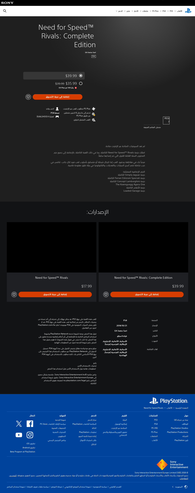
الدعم (120, 11)
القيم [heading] (124, 415)
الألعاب (179, 11)
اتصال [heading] (32, 415)
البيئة (125, 420)
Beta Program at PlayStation (22, 451)
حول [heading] (186, 415)
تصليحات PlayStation (87, 432)
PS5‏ (171, 11)
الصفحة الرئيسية (182, 407)
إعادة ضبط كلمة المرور (87, 436)
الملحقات (154, 436)
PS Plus (155, 11)
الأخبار (136, 11)
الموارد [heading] (62, 415)
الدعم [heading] (93, 415)
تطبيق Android (29, 447)
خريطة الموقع (56, 486)
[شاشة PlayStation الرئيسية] (188, 11)
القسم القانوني (115, 486)
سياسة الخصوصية (100, 486)
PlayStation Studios (179, 428)
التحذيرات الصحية (59, 432)
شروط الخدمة (60, 420)
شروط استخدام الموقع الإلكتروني (78, 486)
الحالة (94, 428)
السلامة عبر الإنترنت (119, 428)
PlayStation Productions (177, 432)
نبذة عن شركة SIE (181, 420)
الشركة (185, 436)
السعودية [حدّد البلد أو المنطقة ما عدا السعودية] (179, 487)
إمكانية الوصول (121, 424)
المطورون (62, 436)
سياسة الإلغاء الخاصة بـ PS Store (53, 424)
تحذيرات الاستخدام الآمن (87, 366)
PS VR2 (154, 428)
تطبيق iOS (30, 443)
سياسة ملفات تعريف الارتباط (38, 486)
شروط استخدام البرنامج (16, 486)
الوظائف (185, 424)
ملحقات (145, 11)
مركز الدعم (92, 420)
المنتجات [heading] (153, 415)
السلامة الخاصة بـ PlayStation (84, 424)
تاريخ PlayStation (181, 440)
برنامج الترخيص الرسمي (57, 440)
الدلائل (93, 444)
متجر (128, 11)
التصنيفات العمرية (59, 428)
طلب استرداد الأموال (88, 440)
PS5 (156, 420)
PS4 (164, 11)
